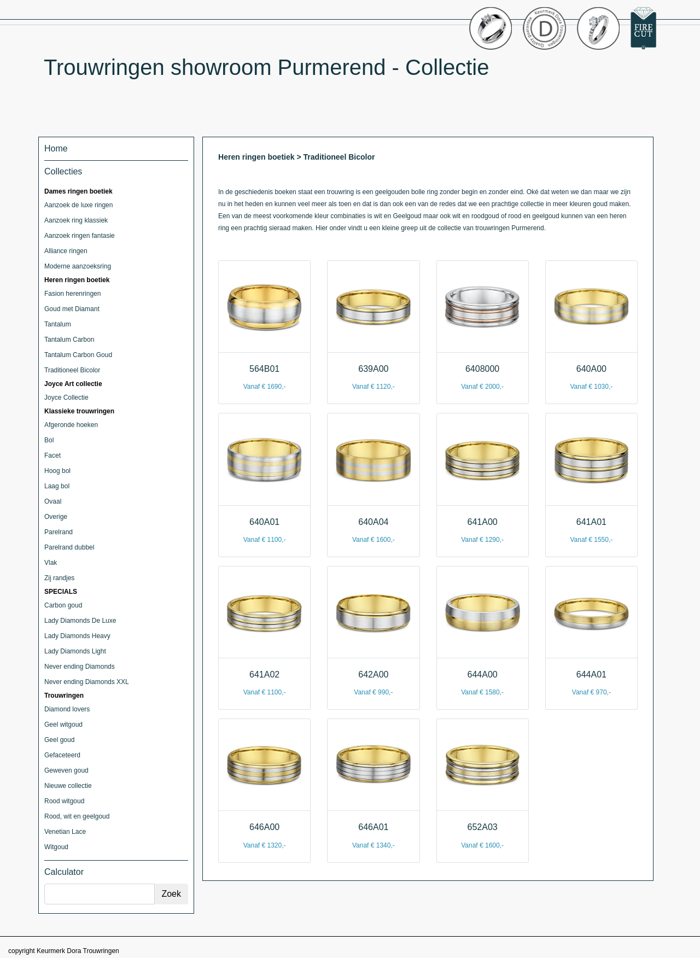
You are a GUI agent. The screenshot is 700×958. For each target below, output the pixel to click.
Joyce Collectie (66, 397)
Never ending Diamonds (79, 666)
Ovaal (52, 501)
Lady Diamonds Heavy (77, 636)
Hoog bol (57, 471)
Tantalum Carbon (69, 339)
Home (56, 148)
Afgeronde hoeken (71, 425)
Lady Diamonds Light (75, 651)
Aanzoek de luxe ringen (78, 205)
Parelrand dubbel (69, 547)
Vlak (50, 562)
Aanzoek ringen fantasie (79, 236)
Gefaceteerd (62, 755)
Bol (49, 440)
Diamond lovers (67, 709)
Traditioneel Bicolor (72, 370)
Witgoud (56, 847)
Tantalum (57, 324)
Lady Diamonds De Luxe (80, 620)
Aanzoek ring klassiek (76, 220)
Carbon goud (63, 605)
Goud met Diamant (72, 309)
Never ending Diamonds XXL (86, 682)
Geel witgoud (63, 724)
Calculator (64, 872)
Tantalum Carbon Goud (78, 355)
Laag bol (56, 486)
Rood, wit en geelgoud (76, 816)
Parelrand (58, 532)
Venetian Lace (65, 832)
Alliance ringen (66, 251)
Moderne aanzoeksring (77, 266)
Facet (52, 455)
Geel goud (59, 740)
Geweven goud (66, 770)
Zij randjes (59, 578)
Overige (55, 517)
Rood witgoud (64, 801)
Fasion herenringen (72, 293)
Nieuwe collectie (68, 786)
